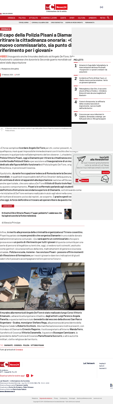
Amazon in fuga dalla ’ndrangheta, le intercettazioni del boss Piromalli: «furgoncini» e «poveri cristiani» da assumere (93, 68)
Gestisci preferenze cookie (84, 398)
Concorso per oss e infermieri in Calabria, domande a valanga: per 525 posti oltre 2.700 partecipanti (92, 116)
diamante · (8, 345)
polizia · (26, 345)
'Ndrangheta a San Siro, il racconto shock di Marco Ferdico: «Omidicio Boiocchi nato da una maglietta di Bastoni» (93, 91)
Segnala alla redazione (46, 398)
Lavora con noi (97, 398)
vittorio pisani (37, 345)
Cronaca (19, 349)
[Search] (108, 18)
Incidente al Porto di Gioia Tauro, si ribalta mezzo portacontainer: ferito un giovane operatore (93, 80)
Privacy (56, 398)
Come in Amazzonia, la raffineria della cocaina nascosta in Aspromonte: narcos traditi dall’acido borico (92, 104)
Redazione (35, 398)
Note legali (72, 398)
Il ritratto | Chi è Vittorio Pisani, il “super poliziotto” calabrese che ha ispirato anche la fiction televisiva (32, 214)
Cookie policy (63, 398)
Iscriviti (106, 172)
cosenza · (18, 345)
